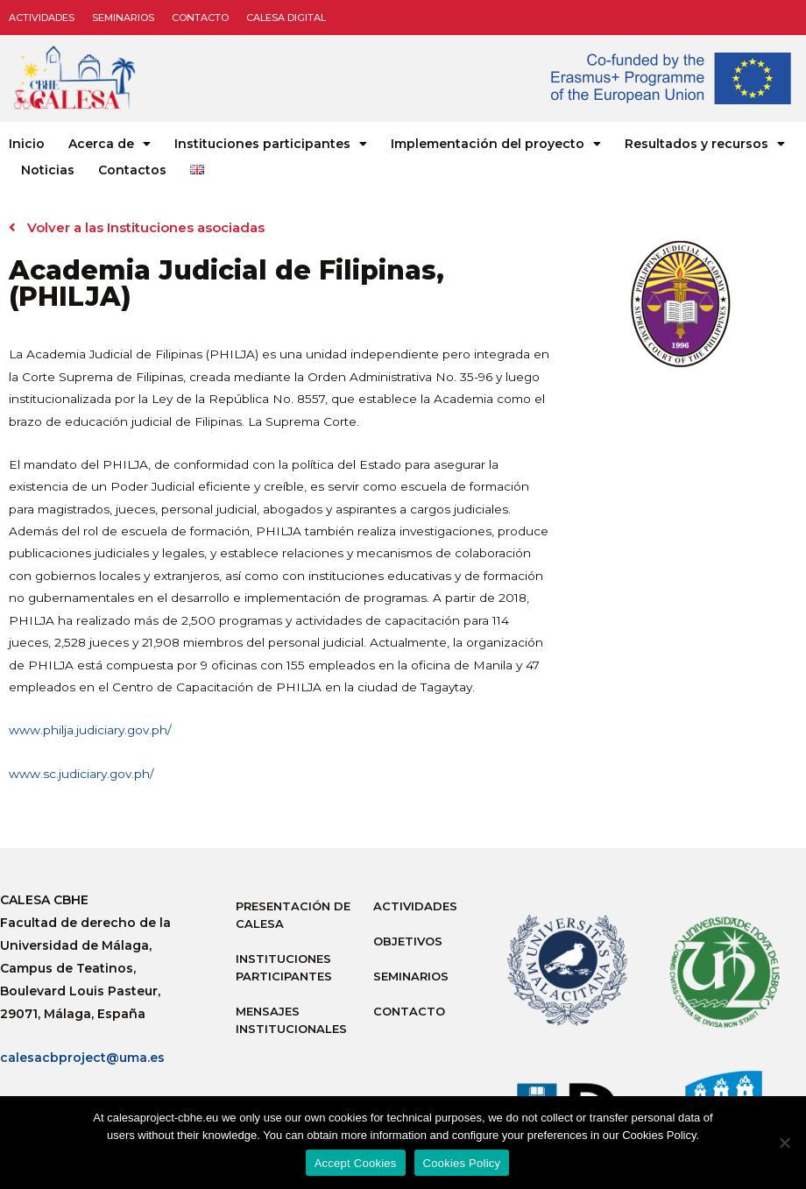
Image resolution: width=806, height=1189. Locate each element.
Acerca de (109, 144)
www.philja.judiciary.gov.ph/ (90, 730)
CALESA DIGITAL (286, 17)
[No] (784, 1142)
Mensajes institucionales (291, 1020)
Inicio (27, 144)
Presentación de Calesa (293, 915)
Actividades (41, 17)
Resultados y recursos (705, 144)
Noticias (47, 170)
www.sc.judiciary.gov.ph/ (81, 774)
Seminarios (123, 17)
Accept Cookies (356, 1163)
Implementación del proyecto (496, 144)
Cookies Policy (462, 1163)
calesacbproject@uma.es (82, 1057)
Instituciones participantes (270, 144)
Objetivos (407, 941)
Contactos (132, 170)
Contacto (200, 17)
